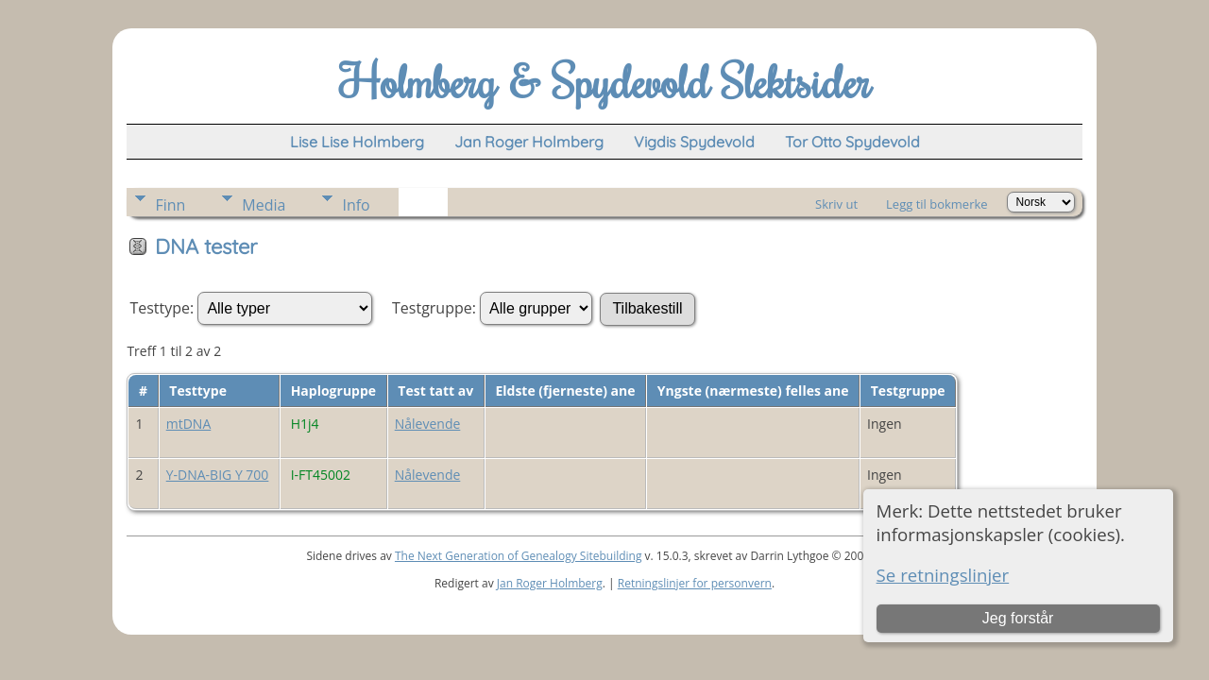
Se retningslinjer (943, 574)
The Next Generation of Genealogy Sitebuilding (518, 556)
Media (263, 205)
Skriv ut (836, 204)
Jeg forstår (1018, 618)
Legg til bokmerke (937, 204)
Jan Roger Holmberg (550, 583)
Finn (170, 205)
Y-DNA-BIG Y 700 (217, 475)
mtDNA (189, 424)
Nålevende (428, 424)
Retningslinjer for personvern (695, 583)
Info (355, 205)
